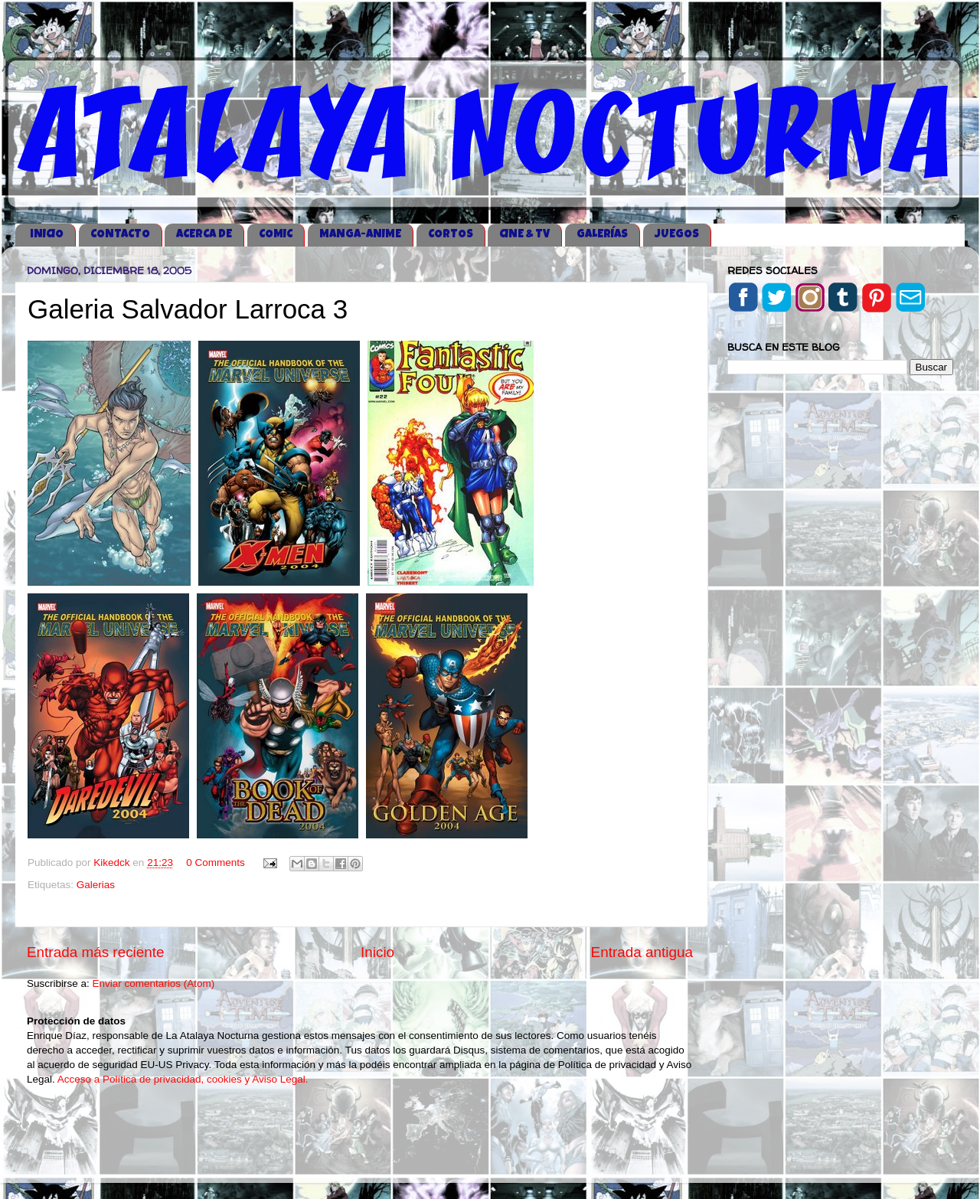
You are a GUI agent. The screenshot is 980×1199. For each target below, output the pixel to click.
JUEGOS (677, 234)
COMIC (275, 234)
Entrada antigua (642, 952)
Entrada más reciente (96, 952)
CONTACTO (120, 234)
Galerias (96, 884)
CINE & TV (524, 234)
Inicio (377, 952)
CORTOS (450, 234)
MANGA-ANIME (360, 234)
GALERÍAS (602, 234)
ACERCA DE (204, 234)
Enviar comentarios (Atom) (154, 983)
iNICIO (47, 234)
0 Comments (215, 862)
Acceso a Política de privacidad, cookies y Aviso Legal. (183, 1079)
